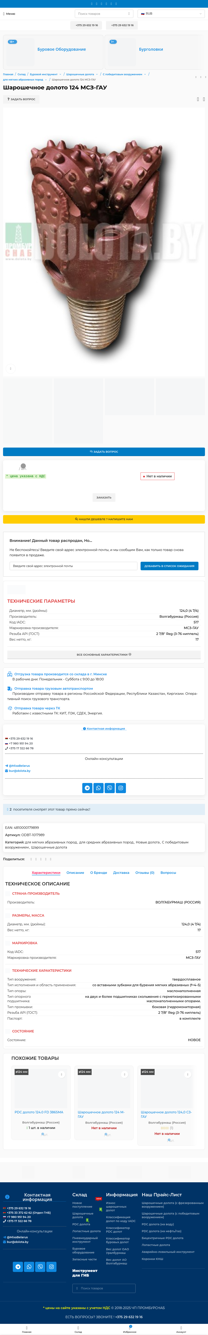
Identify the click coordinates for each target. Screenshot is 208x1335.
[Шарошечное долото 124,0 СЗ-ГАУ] (167, 1088)
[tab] (46, 872)
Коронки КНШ (152, 1259)
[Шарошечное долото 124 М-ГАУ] (104, 1088)
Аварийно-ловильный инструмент (168, 1252)
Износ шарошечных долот (116, 1206)
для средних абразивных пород (106, 842)
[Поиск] (104, 14)
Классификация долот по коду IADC (121, 1219)
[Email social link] (91, 4)
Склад (79, 1195)
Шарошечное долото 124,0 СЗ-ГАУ (166, 1114)
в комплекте (190, 1018)
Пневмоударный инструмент (85, 1240)
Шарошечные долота (49, 847)
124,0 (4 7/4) (189, 611)
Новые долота (148, 842)
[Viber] (116, 4)
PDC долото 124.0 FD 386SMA (39, 1112)
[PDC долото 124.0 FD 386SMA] (41, 1088)
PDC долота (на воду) (158, 1224)
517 (196, 622)
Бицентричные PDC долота (162, 1238)
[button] (60, 74)
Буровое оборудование (83, 1250)
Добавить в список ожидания (169, 566)
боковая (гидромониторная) (176, 1007)
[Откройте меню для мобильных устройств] (9, 14)
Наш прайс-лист (162, 1195)
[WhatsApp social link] (101, 4)
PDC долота (81, 1223)
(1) (171, 1128)
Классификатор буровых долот (118, 1240)
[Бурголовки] (155, 52)
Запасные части (84, 1259)
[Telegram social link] (111, 4)
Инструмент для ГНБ (85, 1273)
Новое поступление (87, 1204)
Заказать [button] (104, 497)
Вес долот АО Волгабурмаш (116, 1261)
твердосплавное (186, 979)
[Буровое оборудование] (53, 52)
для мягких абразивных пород (51, 842)
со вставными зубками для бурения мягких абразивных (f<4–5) (146, 985)
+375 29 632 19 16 (86, 25)
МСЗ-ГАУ (191, 628)
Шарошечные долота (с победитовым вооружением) (170, 1215)
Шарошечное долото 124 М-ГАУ (101, 1114)
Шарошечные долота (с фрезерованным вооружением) (173, 1204)
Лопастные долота (86, 1231)
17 (197, 639)
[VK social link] (106, 4)
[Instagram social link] (96, 4)
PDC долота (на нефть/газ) (162, 1231)
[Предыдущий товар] (196, 77)
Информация (121, 1195)
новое (194, 1040)
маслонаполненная (184, 991)
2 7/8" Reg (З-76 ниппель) (177, 634)
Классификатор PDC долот (118, 1229)
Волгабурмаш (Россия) (179, 617)
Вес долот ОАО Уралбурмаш (117, 1251)
